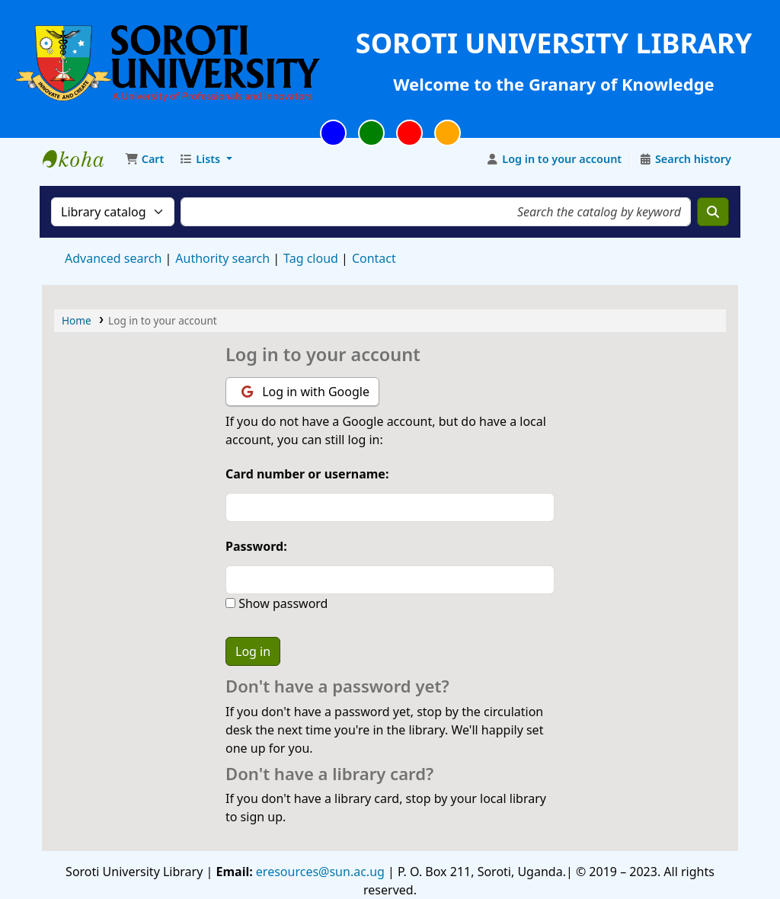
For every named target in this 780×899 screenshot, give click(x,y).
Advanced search (113, 258)
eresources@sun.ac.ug (319, 871)
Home (76, 320)
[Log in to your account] (554, 159)
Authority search (222, 258)
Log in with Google (305, 391)
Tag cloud (310, 258)
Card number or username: (306, 473)
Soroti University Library (81, 159)
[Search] (713, 211)
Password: (256, 546)
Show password (281, 603)
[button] (144, 159)
